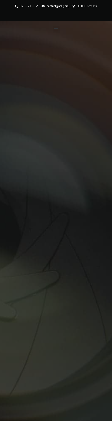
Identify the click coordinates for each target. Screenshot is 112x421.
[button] (56, 29)
